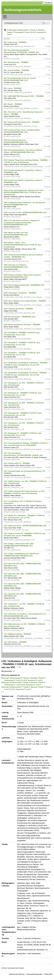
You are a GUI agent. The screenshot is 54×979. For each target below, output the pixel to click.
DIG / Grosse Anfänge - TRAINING (17, 70)
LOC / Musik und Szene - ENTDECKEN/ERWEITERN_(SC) (25, 525)
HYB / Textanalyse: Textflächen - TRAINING (20, 293)
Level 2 (9, 34)
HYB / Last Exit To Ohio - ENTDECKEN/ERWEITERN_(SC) (25, 212)
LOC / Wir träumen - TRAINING (15, 642)
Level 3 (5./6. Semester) (25, 685)
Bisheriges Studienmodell (18, 30)
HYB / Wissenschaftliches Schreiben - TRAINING (22, 324)
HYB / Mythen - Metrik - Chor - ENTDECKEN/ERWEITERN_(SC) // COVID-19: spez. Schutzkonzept (23, 245)
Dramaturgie (9, 680)
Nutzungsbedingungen (34, 974)
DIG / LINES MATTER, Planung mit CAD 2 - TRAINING (24, 96)
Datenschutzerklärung (16, 974)
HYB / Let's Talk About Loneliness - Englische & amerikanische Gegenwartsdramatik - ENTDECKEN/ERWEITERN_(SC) (22, 223)
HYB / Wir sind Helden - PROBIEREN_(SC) (20, 317)
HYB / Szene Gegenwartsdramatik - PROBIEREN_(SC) (24, 285)
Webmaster (48, 974)
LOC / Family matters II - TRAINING (17, 463)
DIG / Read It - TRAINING (13, 104)
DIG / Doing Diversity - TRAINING (16, 62)
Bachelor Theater (37, 678)
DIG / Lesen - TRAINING (13, 88)
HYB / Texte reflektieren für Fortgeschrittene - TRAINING (25, 301)
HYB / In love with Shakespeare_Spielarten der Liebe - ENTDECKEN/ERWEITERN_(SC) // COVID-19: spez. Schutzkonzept (24, 192)
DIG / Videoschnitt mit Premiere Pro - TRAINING (22, 122)
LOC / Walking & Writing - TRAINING (17, 634)
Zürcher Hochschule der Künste (12, 968)
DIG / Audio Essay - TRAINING (15, 42)
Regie (48, 687)
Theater (33, 30)
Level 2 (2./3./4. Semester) (34, 32)
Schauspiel (19, 32)
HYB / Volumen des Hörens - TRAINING (19, 309)
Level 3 (38, 685)
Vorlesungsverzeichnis (22, 10)
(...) (2, 691)
